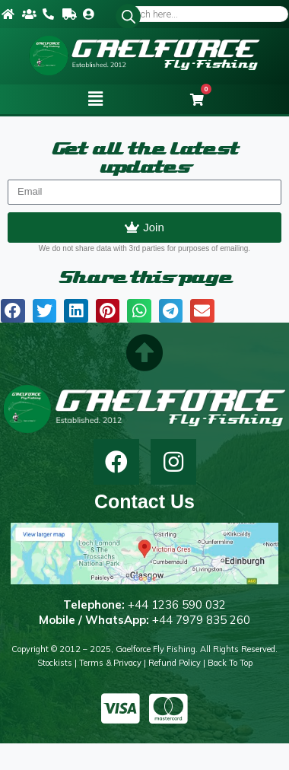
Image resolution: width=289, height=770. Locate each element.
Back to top (230, 662)
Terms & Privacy (110, 662)
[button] (95, 98)
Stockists (54, 662)
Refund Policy (174, 662)
